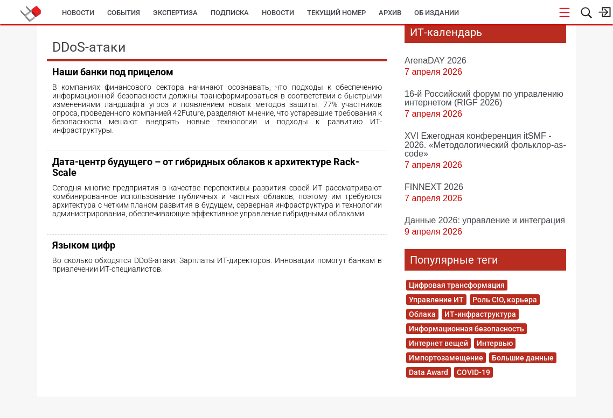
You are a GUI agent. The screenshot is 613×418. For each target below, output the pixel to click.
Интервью (495, 343)
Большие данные (523, 357)
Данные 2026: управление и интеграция (485, 220)
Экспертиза (175, 13)
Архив (390, 13)
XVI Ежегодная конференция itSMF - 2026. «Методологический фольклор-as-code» (485, 144)
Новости (78, 13)
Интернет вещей (438, 343)
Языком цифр (83, 245)
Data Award (428, 372)
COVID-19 (473, 372)
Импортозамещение (446, 357)
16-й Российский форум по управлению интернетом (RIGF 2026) (484, 98)
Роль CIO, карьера (504, 299)
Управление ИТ (436, 299)
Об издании (436, 13)
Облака (422, 314)
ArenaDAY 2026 (435, 60)
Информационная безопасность (466, 328)
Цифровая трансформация (457, 285)
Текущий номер (336, 13)
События (123, 13)
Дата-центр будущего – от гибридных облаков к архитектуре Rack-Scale (205, 167)
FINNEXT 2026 (434, 187)
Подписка (230, 13)
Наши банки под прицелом (112, 71)
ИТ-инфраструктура (480, 314)
